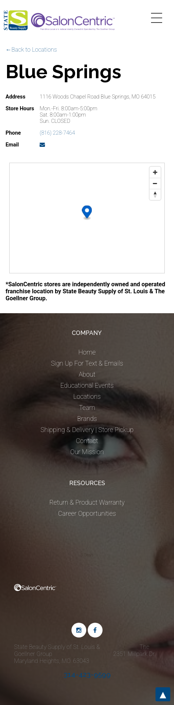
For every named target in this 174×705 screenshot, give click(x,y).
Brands (87, 418)
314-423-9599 (87, 674)
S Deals (87, 555)
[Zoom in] (155, 172)
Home (87, 352)
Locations (87, 396)
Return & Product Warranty (86, 502)
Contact (87, 441)
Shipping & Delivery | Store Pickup (86, 429)
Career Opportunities (87, 513)
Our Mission (87, 452)
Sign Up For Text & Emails (87, 363)
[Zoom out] (155, 183)
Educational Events (87, 385)
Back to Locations (34, 49)
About (86, 374)
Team (87, 407)
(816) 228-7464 (57, 133)
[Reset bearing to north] (155, 194)
